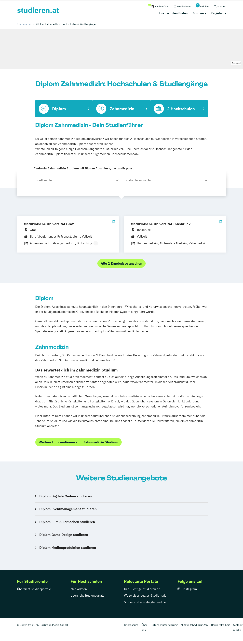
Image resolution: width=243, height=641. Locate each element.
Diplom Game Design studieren (63, 534)
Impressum (131, 625)
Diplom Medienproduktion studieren (67, 547)
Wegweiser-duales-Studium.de (145, 595)
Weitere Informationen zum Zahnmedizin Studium (78, 442)
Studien (198, 13)
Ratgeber (217, 13)
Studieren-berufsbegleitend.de (145, 602)
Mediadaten (79, 589)
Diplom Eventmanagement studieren (68, 509)
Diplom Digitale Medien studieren (65, 496)
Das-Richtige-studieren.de (142, 589)
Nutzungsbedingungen (194, 625)
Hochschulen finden (173, 13)
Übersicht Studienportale (34, 589)
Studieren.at (24, 24)
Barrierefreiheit (220, 625)
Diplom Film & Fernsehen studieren (67, 522)
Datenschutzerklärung (164, 625)
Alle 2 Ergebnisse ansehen (121, 263)
